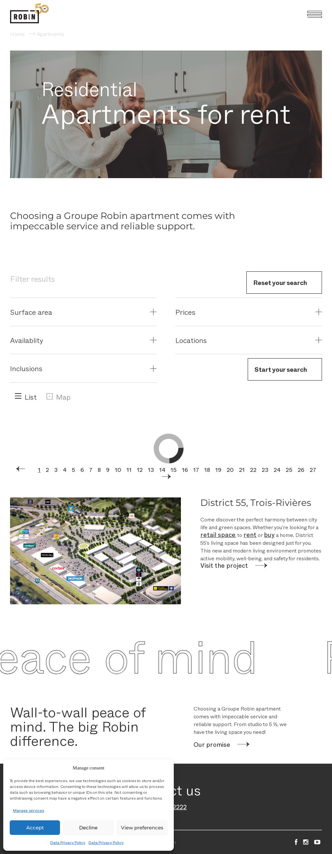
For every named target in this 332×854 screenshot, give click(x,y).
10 (118, 469)
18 (208, 469)
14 (162, 469)
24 (277, 469)
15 (174, 469)
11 (129, 469)
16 (185, 469)
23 (265, 469)
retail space (217, 534)
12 (140, 469)
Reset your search (280, 282)
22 (254, 469)
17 (196, 469)
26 (301, 469)
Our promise (212, 744)
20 (230, 469)
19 (219, 469)
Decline (88, 828)
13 (151, 469)
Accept (35, 828)
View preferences (142, 828)
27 (313, 469)
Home (17, 33)
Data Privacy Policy (67, 842)
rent (249, 534)
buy (269, 534)
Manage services (28, 810)
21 (242, 469)
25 (289, 469)
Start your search (281, 369)
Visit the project (224, 565)
